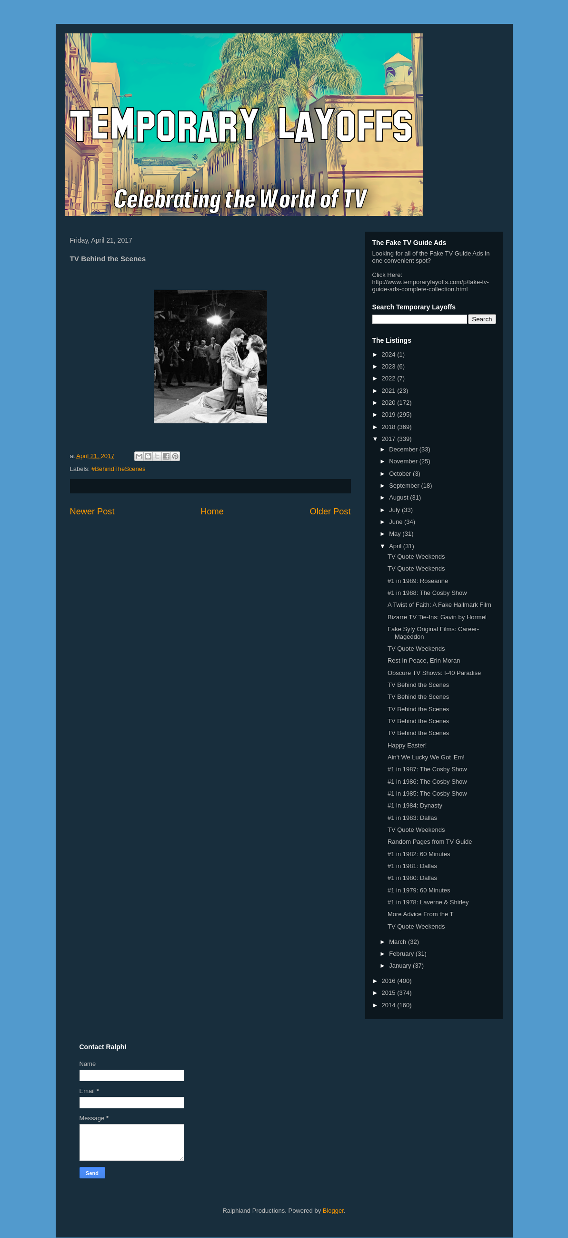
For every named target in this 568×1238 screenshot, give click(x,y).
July (395, 509)
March (398, 941)
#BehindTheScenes (118, 468)
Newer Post (92, 511)
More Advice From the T (420, 914)
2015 (390, 992)
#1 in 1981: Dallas (412, 866)
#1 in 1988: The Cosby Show (427, 592)
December (404, 449)
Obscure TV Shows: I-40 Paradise (434, 672)
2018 (390, 426)
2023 (390, 366)
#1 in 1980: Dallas (412, 877)
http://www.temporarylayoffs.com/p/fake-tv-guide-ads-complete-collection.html (430, 285)
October (401, 473)
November (404, 461)
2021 (390, 390)
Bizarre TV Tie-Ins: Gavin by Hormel (437, 617)
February (402, 953)
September (405, 485)
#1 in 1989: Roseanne (418, 580)
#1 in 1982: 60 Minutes (419, 854)
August (399, 497)
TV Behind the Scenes (418, 684)
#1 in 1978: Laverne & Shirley (428, 902)
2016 (390, 980)
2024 (390, 354)
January (401, 965)
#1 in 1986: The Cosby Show (427, 781)
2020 (390, 402)
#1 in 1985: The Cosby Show (427, 793)
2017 (390, 438)
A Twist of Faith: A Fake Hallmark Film (439, 604)
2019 (390, 414)
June (396, 521)
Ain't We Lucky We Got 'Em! (426, 757)
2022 (390, 378)
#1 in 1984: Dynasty (415, 805)
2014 (390, 1005)
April (396, 546)
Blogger (333, 1210)
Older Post (330, 511)
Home (212, 511)
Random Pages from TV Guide (430, 841)
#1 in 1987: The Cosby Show (427, 769)
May (395, 533)
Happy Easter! (407, 745)
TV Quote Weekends (416, 556)
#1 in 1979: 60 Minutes (419, 890)
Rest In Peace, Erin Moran (424, 660)
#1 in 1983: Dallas (412, 817)
